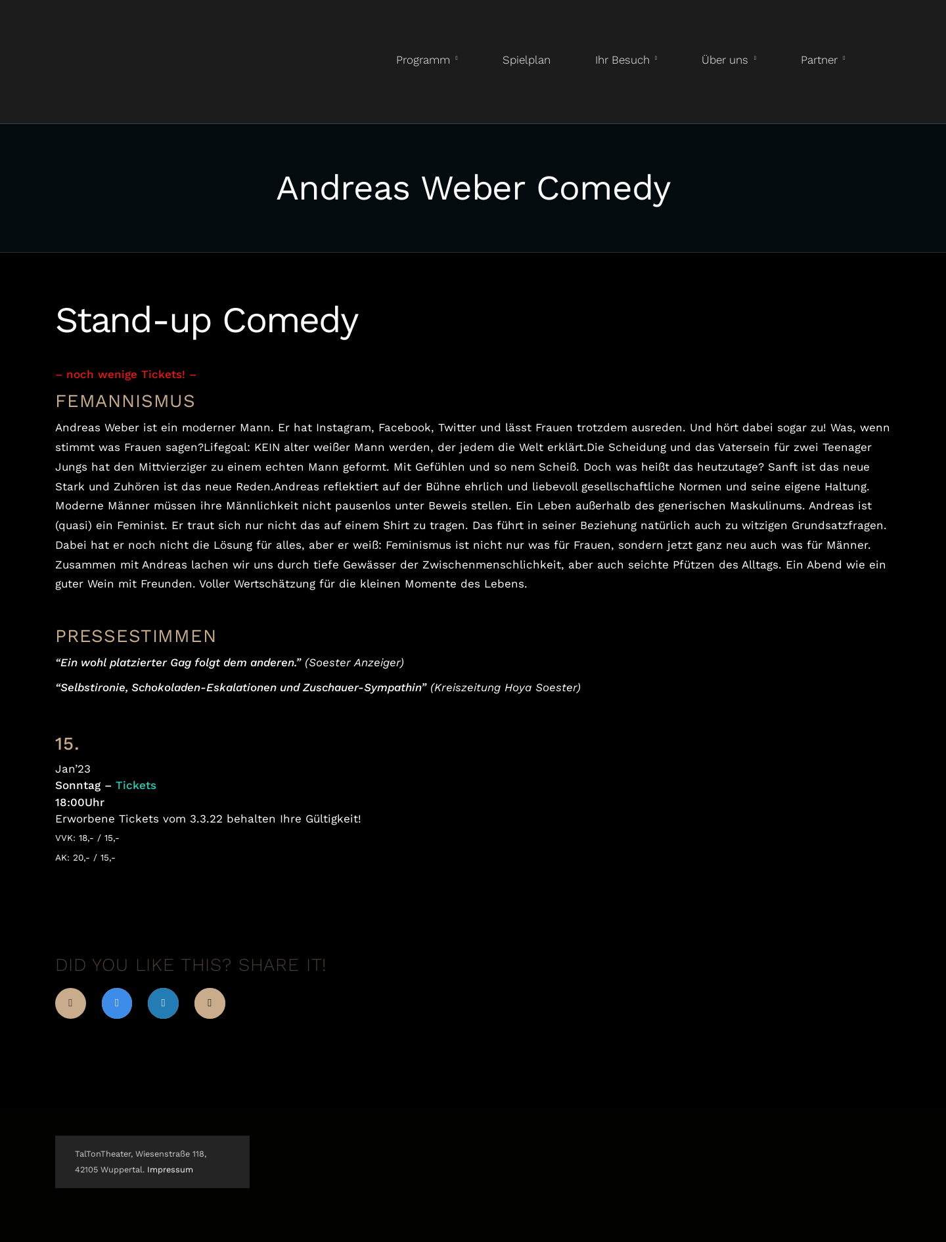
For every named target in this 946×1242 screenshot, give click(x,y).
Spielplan (527, 59)
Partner (819, 59)
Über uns (725, 59)
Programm (423, 59)
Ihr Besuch (622, 59)
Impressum (170, 1173)
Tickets (136, 778)
